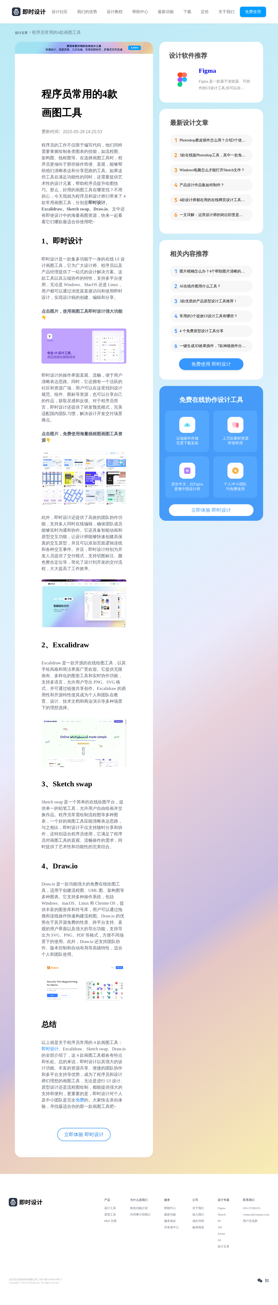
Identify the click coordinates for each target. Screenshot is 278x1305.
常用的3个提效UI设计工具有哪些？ (209, 316)
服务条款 (170, 1220)
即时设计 (50, 1049)
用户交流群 (250, 1220)
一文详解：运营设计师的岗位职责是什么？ (213, 215)
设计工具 (110, 1208)
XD (220, 1227)
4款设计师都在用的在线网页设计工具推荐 (213, 200)
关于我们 (226, 12)
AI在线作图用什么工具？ (200, 286)
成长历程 (198, 1220)
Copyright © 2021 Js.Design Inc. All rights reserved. (34, 1282)
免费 (80, 1100)
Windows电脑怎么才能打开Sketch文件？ (212, 170)
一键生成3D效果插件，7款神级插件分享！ (213, 346)
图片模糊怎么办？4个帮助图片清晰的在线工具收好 (213, 271)
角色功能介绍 (139, 1208)
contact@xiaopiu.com (256, 1214)
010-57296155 (251, 1208)
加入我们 (198, 1214)
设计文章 (21, 33)
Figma (207, 70)
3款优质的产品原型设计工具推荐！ (208, 301)
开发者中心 (171, 1227)
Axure (221, 1233)
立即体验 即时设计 (84, 1134)
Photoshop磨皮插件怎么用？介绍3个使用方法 (213, 140)
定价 (205, 12)
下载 (187, 12)
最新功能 (166, 12)
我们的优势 (87, 12)
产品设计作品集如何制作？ (202, 185)
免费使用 (253, 11)
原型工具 (110, 1214)
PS (219, 1220)
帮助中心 (140, 12)
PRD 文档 (110, 1220)
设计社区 (60, 12)
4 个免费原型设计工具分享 (201, 331)
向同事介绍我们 (140, 1214)
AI (219, 1240)
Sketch (222, 1214)
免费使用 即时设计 (211, 364)
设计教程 (115, 12)
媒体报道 (198, 1227)
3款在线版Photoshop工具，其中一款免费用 (213, 155)
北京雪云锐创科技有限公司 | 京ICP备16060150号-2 (35, 1279)
